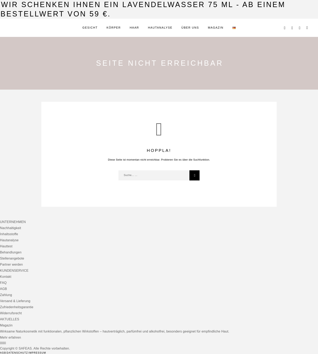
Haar (134, 27)
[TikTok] (4, 343)
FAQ (3, 282)
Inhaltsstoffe (9, 234)
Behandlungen (10, 252)
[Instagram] (1, 343)
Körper (113, 27)
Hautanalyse (160, 27)
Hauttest (6, 246)
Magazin (215, 27)
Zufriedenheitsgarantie (16, 307)
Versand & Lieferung (15, 301)
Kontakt (5, 276)
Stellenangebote (12, 258)
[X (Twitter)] (3, 343)
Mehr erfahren (10, 337)
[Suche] (284, 28)
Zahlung (6, 295)
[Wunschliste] (299, 28)
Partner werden (11, 264)
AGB (3, 289)
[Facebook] (0, 343)
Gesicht (90, 27)
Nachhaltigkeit (10, 228)
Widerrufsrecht (11, 313)
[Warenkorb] (307, 28)
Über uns (190, 27)
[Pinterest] (5, 343)
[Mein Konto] (292, 28)
